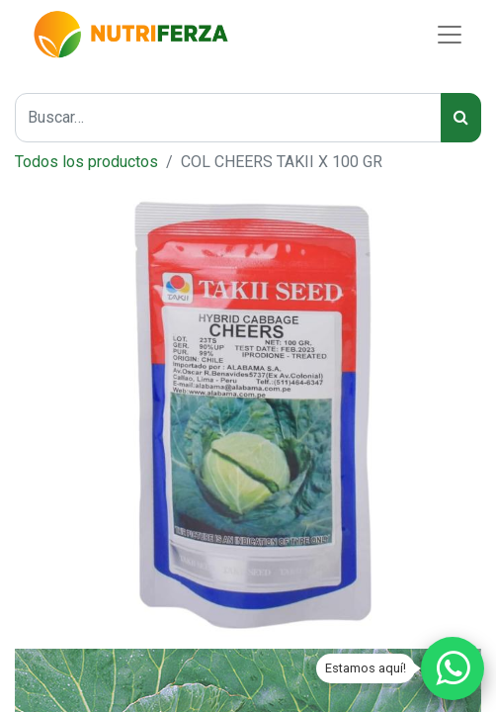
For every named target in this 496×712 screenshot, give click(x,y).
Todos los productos (86, 161)
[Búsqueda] (461, 117)
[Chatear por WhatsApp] (452, 668)
